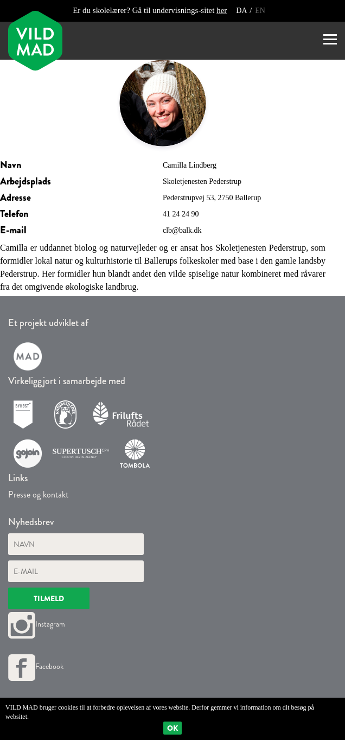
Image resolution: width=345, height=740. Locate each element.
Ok (172, 728)
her (221, 10)
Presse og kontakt (38, 494)
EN (260, 11)
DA (242, 11)
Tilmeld (49, 598)
